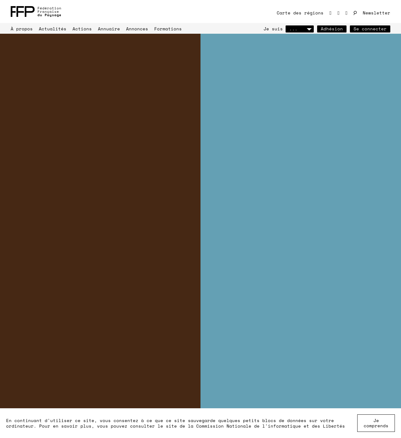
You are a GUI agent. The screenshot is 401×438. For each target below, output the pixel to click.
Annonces (137, 28)
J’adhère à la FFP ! (46, 73)
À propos (22, 28)
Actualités (52, 28)
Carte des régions (300, 13)
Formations (168, 28)
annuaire (35, 345)
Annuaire (109, 28)
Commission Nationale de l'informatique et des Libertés (270, 426)
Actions (82, 28)
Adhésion (332, 28)
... (299, 28)
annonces (139, 337)
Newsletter (376, 13)
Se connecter (370, 28)
